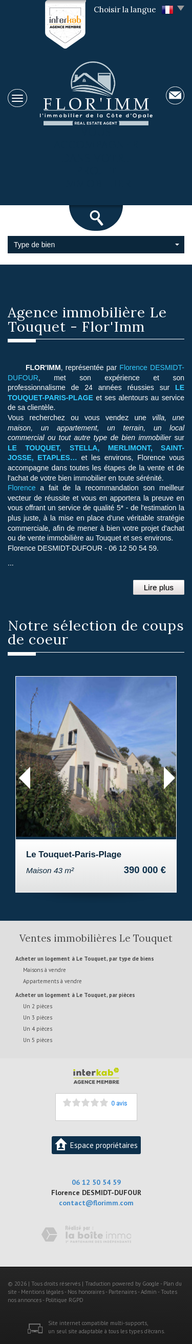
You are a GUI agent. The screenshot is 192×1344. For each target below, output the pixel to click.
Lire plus (159, 587)
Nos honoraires (86, 1291)
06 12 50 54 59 (96, 1182)
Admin (149, 1291)
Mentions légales (42, 1291)
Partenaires (123, 1291)
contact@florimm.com (96, 1202)
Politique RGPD (64, 1300)
